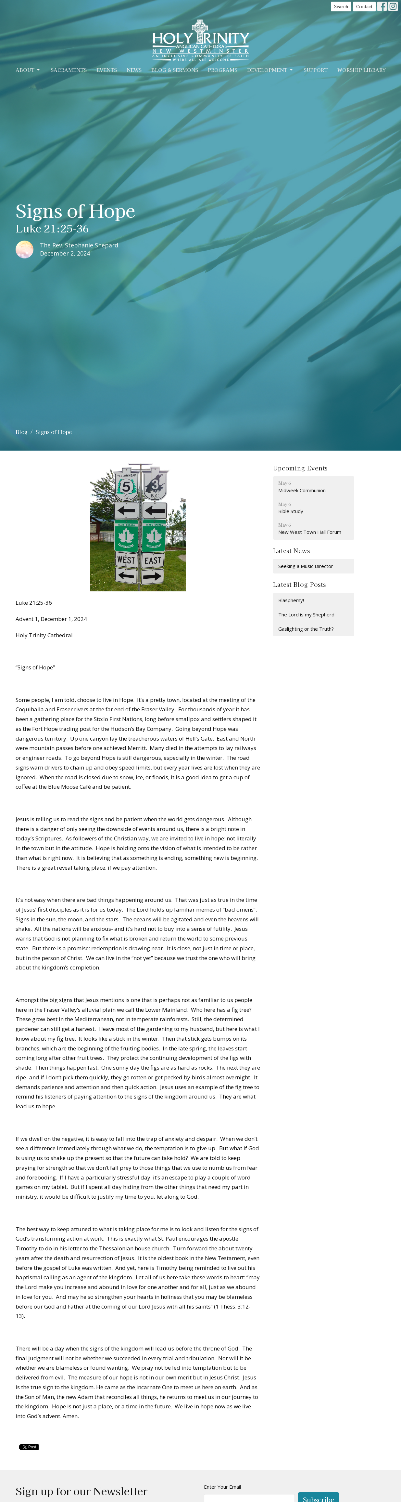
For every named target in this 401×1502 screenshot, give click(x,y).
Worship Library (361, 69)
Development (270, 69)
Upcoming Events (300, 468)
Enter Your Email (222, 1486)
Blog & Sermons (174, 69)
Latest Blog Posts (299, 584)
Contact (364, 6)
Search (341, 6)
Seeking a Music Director (305, 566)
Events (106, 69)
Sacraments (69, 69)
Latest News (291, 550)
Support (316, 69)
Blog (21, 432)
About (28, 69)
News (134, 69)
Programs (222, 69)
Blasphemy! (291, 600)
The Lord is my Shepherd (306, 614)
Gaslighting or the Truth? (306, 629)
